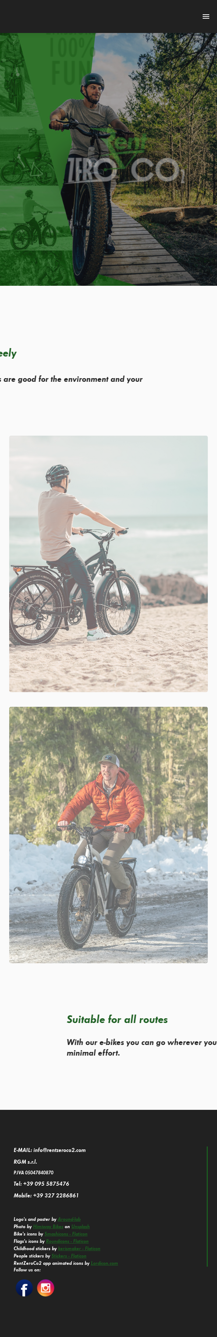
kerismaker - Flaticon (79, 1248)
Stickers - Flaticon (68, 1256)
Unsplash (80, 1226)
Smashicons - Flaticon (66, 1234)
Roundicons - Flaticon (67, 1241)
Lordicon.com (104, 1263)
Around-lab (69, 1219)
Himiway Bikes (48, 1226)
